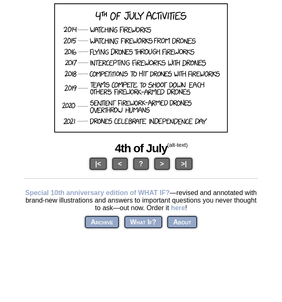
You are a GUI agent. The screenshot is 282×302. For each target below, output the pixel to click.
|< (98, 163)
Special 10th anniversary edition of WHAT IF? (97, 192)
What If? (143, 222)
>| (184, 163)
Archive (102, 222)
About (182, 222)
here (178, 207)
